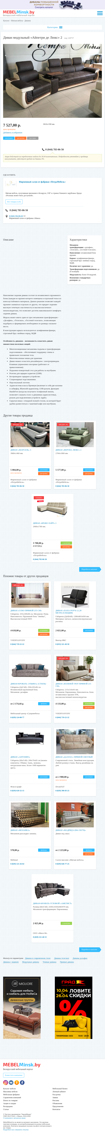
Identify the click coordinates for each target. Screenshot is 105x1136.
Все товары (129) (14, 202)
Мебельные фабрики (11, 1094)
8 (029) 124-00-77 (17, 717)
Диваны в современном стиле (37, 958)
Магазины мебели (10, 1092)
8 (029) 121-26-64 (17, 864)
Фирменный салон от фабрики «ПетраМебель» (42, 182)
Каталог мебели (9, 1089)
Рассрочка (56, 1094)
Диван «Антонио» (20, 757)
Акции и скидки (9, 1103)
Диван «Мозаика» (20, 830)
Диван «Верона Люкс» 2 (68, 450)
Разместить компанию (13, 1075)
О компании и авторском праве (14, 1118)
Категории (54, 27)
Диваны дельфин (80, 958)
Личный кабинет (59, 1092)
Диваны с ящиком (11, 962)
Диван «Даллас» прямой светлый (74, 757)
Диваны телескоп (61, 958)
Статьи (6, 1109)
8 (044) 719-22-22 (17, 644)
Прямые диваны (67, 962)
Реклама (55, 1100)
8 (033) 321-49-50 (62, 644)
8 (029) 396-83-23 (62, 791)
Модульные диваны (30, 962)
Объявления (57, 1103)
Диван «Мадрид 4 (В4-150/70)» (70, 830)
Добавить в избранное (12, 132)
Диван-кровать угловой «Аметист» (52, 903)
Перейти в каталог (89, 569)
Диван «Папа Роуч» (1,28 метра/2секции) (68, 611)
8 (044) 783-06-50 (53, 149)
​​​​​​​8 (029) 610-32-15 (17, 791)
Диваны (28, 20)
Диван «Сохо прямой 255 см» (26, 610)
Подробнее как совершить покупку (16, 1130)
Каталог (6, 20)
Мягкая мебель (17, 20)
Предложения (57, 1106)
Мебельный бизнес (60, 1089)
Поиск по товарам (10, 1100)
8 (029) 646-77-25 (62, 864)
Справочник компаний (12, 1097)
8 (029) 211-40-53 (40, 937)
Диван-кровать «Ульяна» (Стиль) (28, 684)
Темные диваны (49, 962)
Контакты (56, 1109)
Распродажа (7, 1106)
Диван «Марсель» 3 (20, 450)
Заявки (55, 1097)
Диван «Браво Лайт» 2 (44, 523)
